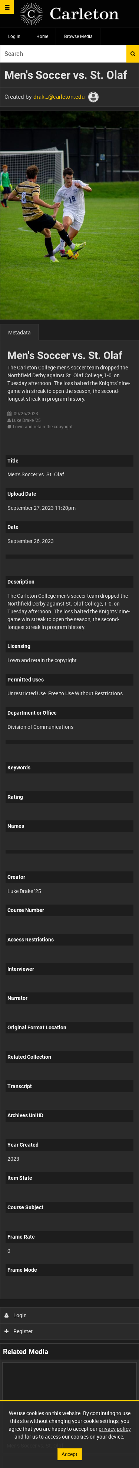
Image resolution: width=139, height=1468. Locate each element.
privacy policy (115, 1428)
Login (15, 1315)
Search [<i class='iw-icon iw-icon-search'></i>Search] (132, 53)
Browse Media (78, 36)
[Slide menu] (7, 7)
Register (18, 1331)
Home (42, 36)
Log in (14, 36)
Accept (69, 1454)
